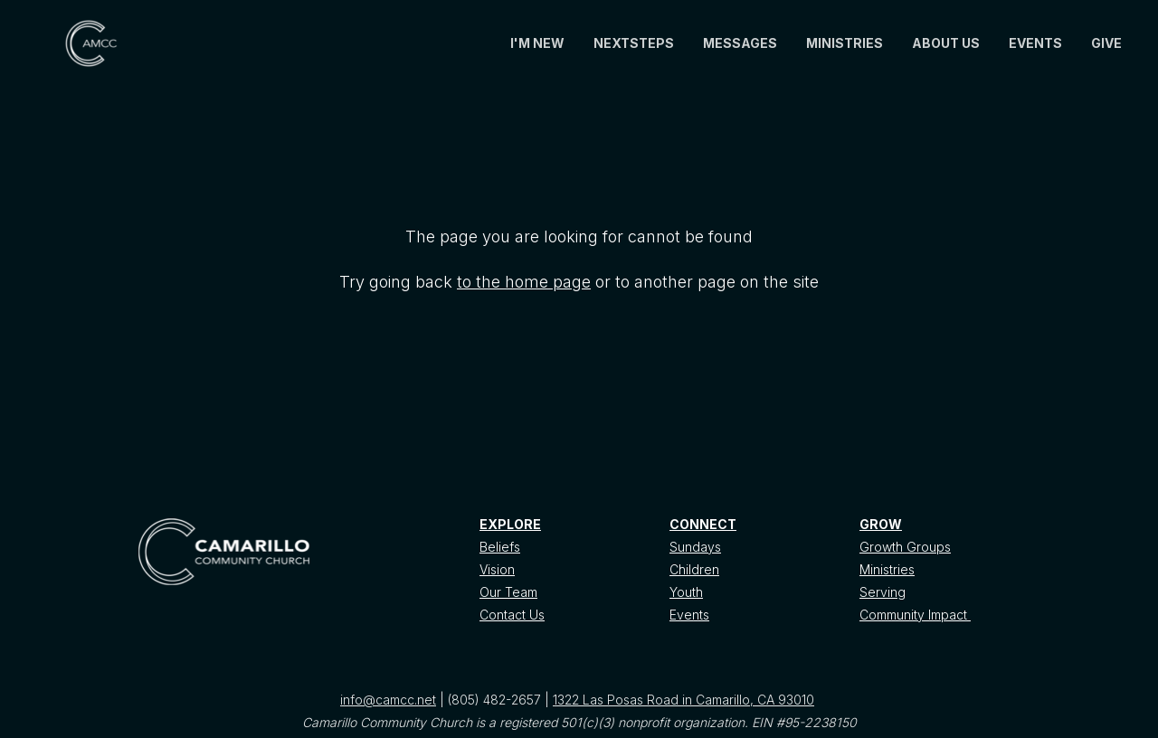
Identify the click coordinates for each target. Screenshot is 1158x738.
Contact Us (512, 614)
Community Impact (915, 614)
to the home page (524, 281)
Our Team (508, 592)
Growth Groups (905, 546)
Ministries (887, 569)
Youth (686, 592)
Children (694, 569)
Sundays (695, 546)
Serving (882, 592)
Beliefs (499, 546)
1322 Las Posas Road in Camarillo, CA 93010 (683, 699)
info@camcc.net (388, 699)
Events (689, 614)
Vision (497, 569)
